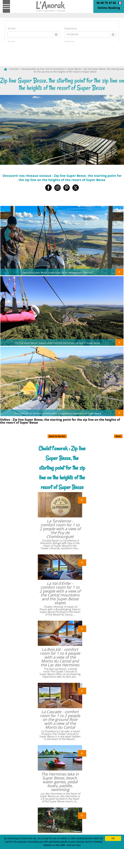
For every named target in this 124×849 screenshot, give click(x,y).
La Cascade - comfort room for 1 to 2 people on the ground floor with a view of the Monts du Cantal (60, 719)
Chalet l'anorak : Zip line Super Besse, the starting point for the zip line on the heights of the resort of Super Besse (62, 467)
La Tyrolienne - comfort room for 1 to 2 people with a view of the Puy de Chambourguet (60, 528)
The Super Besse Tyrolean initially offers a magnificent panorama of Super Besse (57, 413)
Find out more (74, 845)
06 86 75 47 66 (106, 3)
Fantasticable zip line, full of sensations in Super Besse (51, 68)
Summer (14, 68)
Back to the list (57, 436)
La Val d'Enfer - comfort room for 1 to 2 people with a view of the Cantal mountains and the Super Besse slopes (60, 593)
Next (118, 436)
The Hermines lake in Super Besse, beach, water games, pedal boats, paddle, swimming (60, 781)
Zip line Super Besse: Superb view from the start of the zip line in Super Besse (57, 342)
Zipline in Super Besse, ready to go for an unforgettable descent (57, 272)
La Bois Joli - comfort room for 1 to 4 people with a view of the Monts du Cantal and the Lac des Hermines (60, 657)
